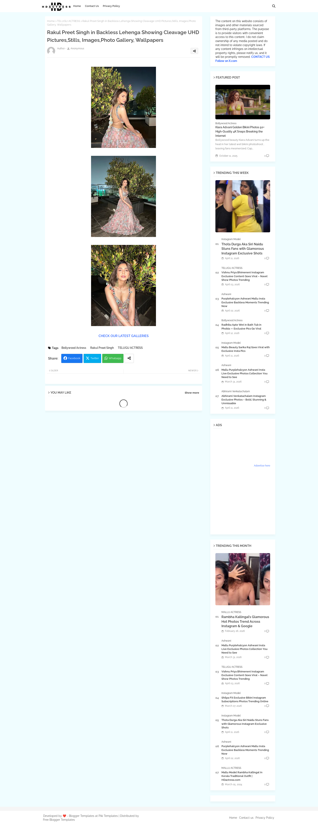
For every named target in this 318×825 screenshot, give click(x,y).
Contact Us (92, 6)
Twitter (94, 358)
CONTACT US (260, 56)
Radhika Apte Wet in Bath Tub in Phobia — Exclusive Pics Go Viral (241, 326)
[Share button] (129, 358)
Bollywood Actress (73, 347)
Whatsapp (115, 358)
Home (77, 6)
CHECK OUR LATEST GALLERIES (124, 336)
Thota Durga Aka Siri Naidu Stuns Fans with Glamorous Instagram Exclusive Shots (242, 248)
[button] (274, 6)
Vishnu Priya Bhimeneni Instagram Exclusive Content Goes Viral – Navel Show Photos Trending (244, 276)
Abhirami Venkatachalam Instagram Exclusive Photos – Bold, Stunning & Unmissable (243, 399)
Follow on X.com (226, 60)
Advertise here (262, 465)
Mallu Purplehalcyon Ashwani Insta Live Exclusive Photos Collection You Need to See (244, 373)
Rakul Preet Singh (102, 347)
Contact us (246, 817)
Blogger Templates (81, 815)
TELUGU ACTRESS (68, 21)
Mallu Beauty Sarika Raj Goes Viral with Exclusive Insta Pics (245, 349)
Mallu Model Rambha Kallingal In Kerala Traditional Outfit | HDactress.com (241, 776)
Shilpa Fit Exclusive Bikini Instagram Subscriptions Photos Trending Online (244, 699)
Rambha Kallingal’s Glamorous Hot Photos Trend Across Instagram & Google (245, 621)
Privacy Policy (111, 6)
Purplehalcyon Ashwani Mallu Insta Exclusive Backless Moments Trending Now (245, 302)
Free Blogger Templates (59, 819)
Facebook (74, 358)
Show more (192, 392)
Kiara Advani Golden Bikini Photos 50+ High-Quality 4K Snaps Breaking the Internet (239, 131)
